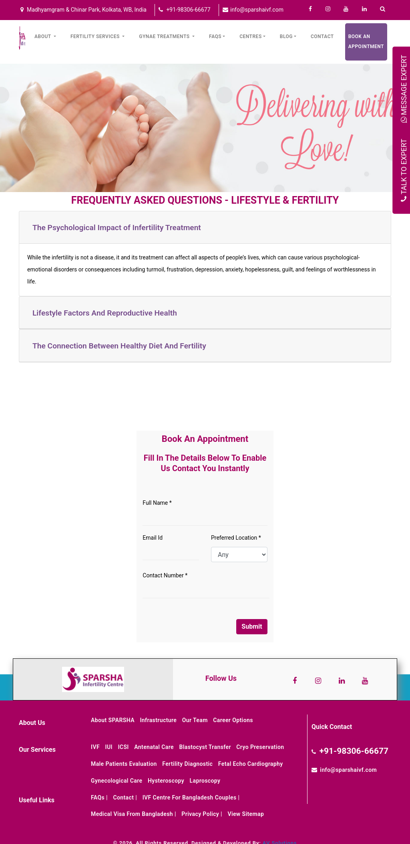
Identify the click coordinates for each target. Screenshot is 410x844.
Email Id (153, 537)
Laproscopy (205, 780)
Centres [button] (250, 36)
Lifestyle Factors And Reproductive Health (104, 313)
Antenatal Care (154, 747)
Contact (322, 36)
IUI (109, 747)
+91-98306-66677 (188, 9)
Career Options (233, 720)
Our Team (195, 720)
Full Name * (157, 503)
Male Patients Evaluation (124, 764)
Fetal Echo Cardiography (250, 764)
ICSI (123, 747)
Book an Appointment (366, 42)
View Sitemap (245, 814)
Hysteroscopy (166, 780)
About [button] (43, 36)
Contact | (125, 797)
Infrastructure (158, 720)
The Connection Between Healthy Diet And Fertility (119, 345)
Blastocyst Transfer (205, 747)
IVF (95, 747)
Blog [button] (286, 36)
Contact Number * (165, 575)
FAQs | (99, 797)
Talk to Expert (404, 170)
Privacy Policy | (201, 814)
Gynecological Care (116, 780)
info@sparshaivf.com (256, 9)
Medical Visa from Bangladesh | (133, 814)
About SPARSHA (113, 720)
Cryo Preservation (260, 747)
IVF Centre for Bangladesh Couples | (191, 797)
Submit (251, 626)
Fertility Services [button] (95, 36)
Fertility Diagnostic (187, 764)
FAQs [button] (215, 36)
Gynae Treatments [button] (165, 36)
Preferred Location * (236, 537)
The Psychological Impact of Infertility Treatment (116, 227)
